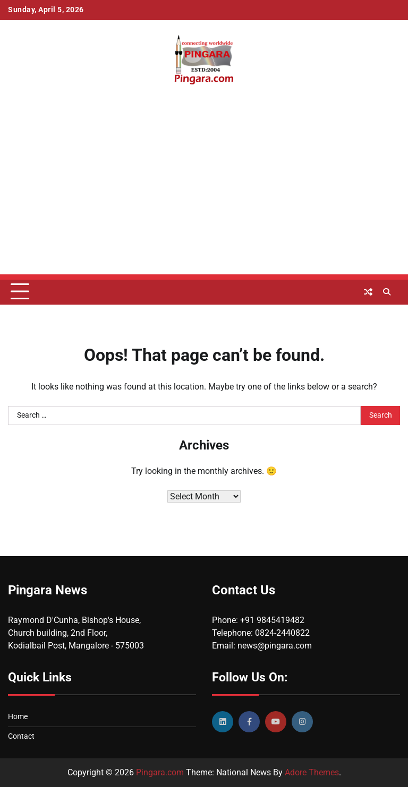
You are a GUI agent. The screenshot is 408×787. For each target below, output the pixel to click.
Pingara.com (160, 772)
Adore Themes (312, 772)
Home (18, 716)
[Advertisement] (204, 200)
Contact (21, 736)
